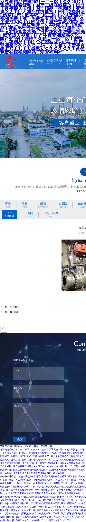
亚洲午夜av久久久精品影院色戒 (25, 517)
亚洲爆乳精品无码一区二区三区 (51, 480)
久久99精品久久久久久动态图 (57, 520)
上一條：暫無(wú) (10, 306)
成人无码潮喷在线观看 (37, 496)
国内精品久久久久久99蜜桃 (27, 520)
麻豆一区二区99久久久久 (21, 480)
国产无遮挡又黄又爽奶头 (49, 510)
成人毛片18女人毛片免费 (49, 486)
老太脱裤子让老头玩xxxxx (28, 500)
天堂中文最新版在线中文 (21, 490)
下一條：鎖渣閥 (9, 312)
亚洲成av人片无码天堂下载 (22, 510)
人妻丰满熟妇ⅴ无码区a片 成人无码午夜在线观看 (43, 476)
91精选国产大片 (60, 483)
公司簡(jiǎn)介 (55, 62)
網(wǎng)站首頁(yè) (36, 64)
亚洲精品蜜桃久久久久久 (73, 503)
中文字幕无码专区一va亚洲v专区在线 (31, 483)
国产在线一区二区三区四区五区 (58, 517)
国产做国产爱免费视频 (54, 500)
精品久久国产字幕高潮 (61, 496)
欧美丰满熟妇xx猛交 (45, 490)
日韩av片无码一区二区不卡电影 (46, 507)
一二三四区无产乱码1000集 (22, 486)
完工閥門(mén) (74, 64)
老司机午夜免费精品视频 (16, 513)
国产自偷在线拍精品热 (69, 493)
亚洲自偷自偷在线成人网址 (15, 507)
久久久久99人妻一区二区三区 (45, 513)
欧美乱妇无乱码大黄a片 (44, 493)
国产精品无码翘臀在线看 (47, 503)
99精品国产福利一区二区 (21, 503)
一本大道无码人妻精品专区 (17, 493)
